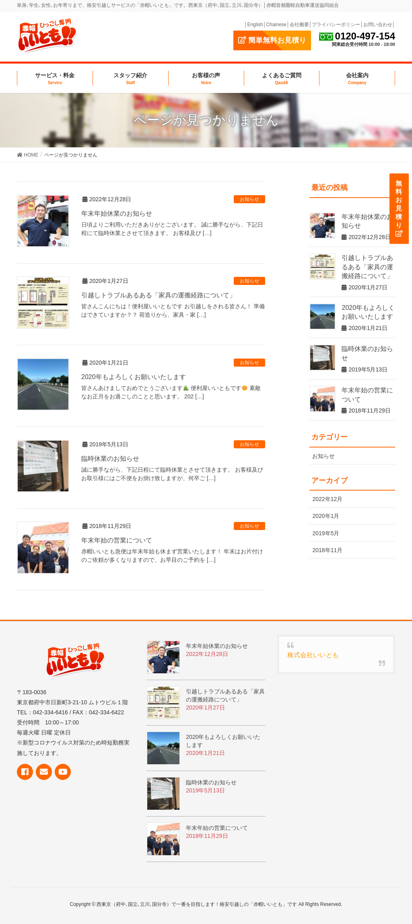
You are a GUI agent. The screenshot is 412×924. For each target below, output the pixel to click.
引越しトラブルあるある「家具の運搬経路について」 (158, 295)
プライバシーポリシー (336, 24)
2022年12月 (327, 499)
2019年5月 (325, 533)
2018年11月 (327, 550)
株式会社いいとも (313, 655)
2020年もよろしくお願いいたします (133, 376)
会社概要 (299, 24)
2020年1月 (325, 516)
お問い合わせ (377, 24)
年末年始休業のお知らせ (116, 213)
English (255, 24)
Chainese (276, 24)
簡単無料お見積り (272, 40)
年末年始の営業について (116, 540)
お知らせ (249, 199)
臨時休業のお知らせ (110, 458)
